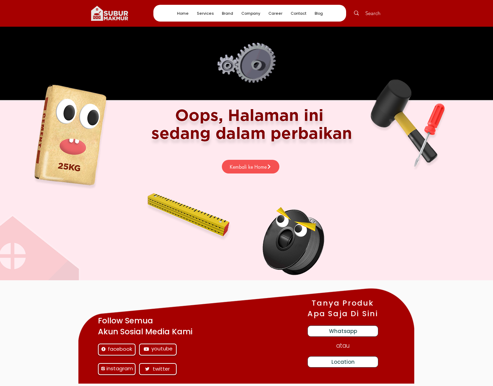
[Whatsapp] (342, 331)
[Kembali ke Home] (250, 166)
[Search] (376, 13)
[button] (205, 13)
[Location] (342, 362)
